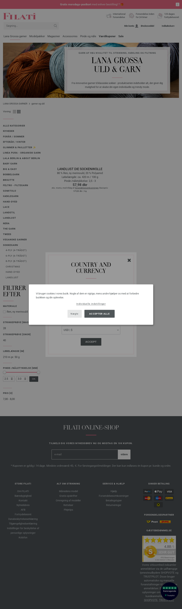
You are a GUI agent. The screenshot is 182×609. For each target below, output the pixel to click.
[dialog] (91, 304)
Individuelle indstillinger (91, 303)
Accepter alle (99, 313)
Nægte (75, 313)
